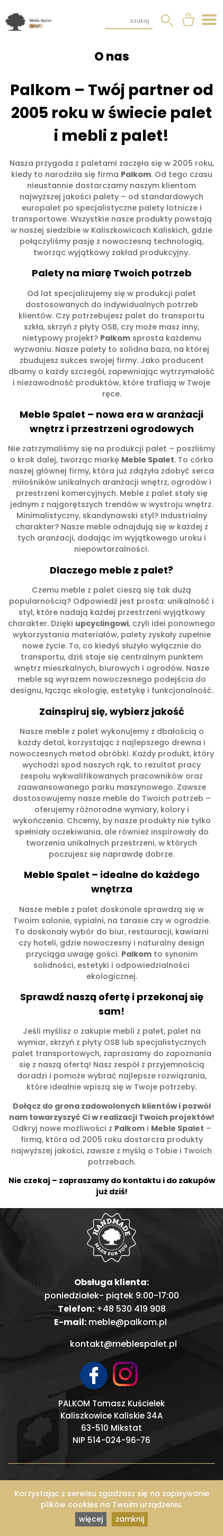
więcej (91, 1519)
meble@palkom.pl (127, 1322)
